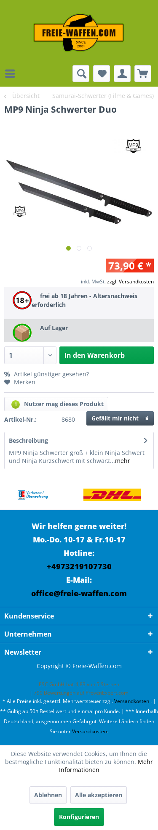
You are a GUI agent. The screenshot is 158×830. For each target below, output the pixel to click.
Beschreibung (28, 440)
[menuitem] (12, 73)
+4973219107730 (79, 566)
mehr (122, 461)
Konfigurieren (79, 817)
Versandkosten (131, 701)
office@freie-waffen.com (79, 593)
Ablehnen (48, 795)
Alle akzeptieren (98, 795)
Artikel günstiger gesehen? (46, 374)
